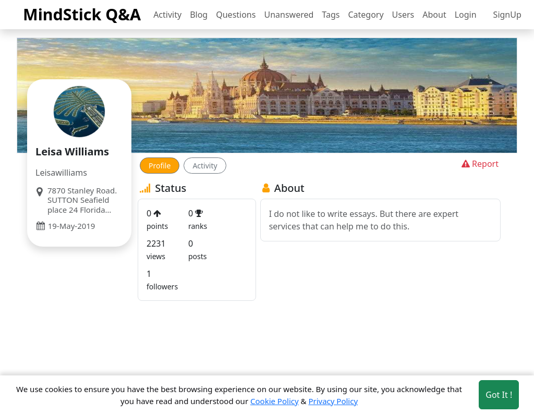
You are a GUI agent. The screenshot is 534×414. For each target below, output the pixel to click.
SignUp (507, 14)
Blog (199, 14)
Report (479, 163)
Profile (160, 166)
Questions (236, 14)
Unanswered (288, 14)
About (434, 14)
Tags (330, 14)
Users (403, 14)
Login (466, 14)
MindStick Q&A (82, 14)
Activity (167, 14)
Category (365, 14)
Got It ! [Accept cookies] (499, 394)
